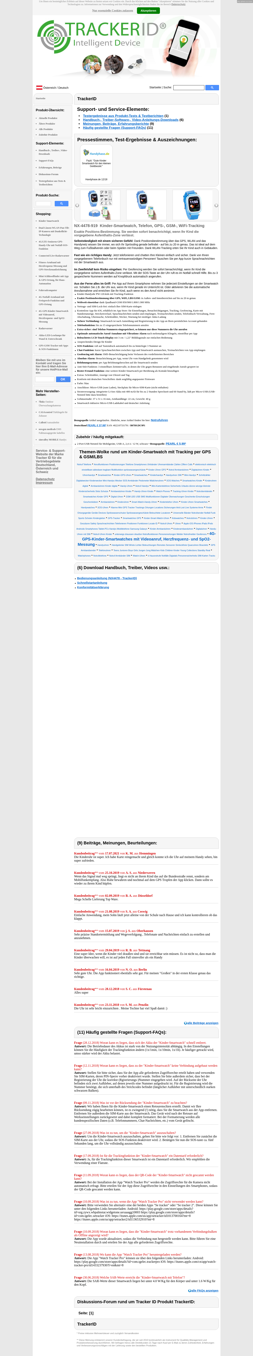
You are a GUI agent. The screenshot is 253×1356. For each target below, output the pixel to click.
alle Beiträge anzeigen (202, 1023)
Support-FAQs (46, 160)
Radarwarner (46, 328)
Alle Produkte (46, 129)
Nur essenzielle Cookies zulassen (112, 10)
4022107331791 (120, 425)
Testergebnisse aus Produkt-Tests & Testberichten (123, 116)
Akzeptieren (148, 10)
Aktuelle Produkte (48, 118)
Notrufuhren (159, 420)
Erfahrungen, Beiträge (50, 167)
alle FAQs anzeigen (204, 1290)
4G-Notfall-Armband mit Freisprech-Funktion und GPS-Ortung (51, 301)
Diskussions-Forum (48, 174)
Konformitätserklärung (93, 587)
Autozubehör (49, 422)
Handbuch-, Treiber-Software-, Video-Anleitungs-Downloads (130, 120)
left (77, 205)
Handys (52, 439)
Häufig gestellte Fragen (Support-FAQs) (114, 128)
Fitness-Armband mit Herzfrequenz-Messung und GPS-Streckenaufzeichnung (53, 266)
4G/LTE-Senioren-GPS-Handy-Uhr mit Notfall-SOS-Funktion (53, 245)
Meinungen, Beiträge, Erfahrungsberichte (116, 124)
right (216, 205)
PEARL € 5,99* (176, 443)
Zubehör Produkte (48, 134)
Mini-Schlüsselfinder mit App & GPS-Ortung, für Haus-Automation (54, 280)
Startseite (155, 87)
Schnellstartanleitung (92, 582)
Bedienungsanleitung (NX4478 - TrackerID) (107, 578)
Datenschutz (178, 4)
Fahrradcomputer (48, 290)
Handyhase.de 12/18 (96, 179)
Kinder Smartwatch (49, 221)
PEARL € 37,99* (96, 425)
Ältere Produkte (47, 123)
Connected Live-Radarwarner (54, 255)
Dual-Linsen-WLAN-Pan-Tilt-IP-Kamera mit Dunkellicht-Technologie (54, 231)
